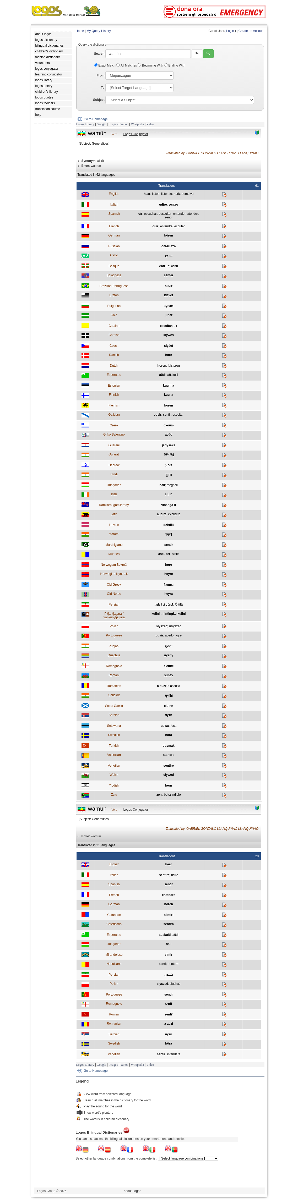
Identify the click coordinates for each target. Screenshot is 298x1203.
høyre (168, 574)
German (114, 235)
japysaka (168, 445)
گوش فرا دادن (163, 604)
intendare (173, 1054)
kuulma (168, 385)
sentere (173, 964)
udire (163, 204)
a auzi (161, 686)
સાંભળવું (169, 454)
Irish (114, 494)
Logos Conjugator (135, 134)
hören (168, 235)
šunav (168, 675)
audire (161, 514)
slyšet (168, 346)
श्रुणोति (169, 695)
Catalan (114, 326)
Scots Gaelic (114, 706)
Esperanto (114, 375)
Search (99, 54)
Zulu (114, 794)
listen (155, 194)
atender (192, 214)
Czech (114, 346)
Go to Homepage (96, 119)
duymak (169, 746)
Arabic (114, 255)
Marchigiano (113, 545)
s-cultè (169, 666)
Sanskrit (114, 695)
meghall (172, 485)
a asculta (173, 686)
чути (168, 715)
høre (168, 355)
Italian (114, 204)
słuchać (175, 984)
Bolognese (114, 275)
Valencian (114, 755)
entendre (166, 226)
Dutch (114, 365)
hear (147, 194)
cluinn (168, 706)
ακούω (169, 425)
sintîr (175, 554)
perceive (187, 194)
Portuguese (114, 635)
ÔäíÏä (179, 604)
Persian (114, 604)
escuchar (150, 214)
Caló (114, 315)
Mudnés (114, 554)
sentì (162, 964)
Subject (98, 100)
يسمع (168, 255)
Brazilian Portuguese (114, 286)
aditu (174, 266)
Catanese (114, 915)
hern (168, 785)
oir (175, 326)
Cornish (114, 335)
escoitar (177, 414)
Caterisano (114, 924)
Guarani (114, 445)
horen (162, 365)
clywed (168, 775)
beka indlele (172, 794)
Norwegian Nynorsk (114, 574)
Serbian (114, 715)
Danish (114, 355)
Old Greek (114, 584)
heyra (168, 594)
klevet (168, 295)
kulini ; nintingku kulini (168, 614)
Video (150, 124)
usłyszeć (175, 626)
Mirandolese (113, 955)
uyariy (168, 655)
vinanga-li (168, 505)
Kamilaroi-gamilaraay (114, 505)
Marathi (114, 534)
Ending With (174, 65)
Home (80, 31)
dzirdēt (169, 525)
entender (179, 214)
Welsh (114, 775)
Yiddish (114, 785)
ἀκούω (169, 585)
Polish (114, 626)
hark (177, 194)
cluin (168, 494)
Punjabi (114, 646)
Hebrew (114, 465)
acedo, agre (173, 635)
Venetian (114, 765)
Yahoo (124, 124)
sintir (168, 955)
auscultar (165, 214)
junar (168, 315)
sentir (168, 217)
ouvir (168, 286)
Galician (114, 414)
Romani (114, 675)
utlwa (165, 726)
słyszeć (161, 626)
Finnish (114, 395)
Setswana (114, 726)
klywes (169, 335)
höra (168, 735)
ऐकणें (168, 534)
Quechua (114, 655)
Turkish (114, 746)
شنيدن (168, 974)
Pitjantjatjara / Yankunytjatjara (114, 615)
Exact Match (105, 65)
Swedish (114, 735)
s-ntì (168, 1004)
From (101, 75)
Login (230, 31)
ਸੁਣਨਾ (168, 646)
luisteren (174, 365)
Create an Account (251, 31)
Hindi (113, 474)
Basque (114, 266)
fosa (174, 726)
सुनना (168, 475)
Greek (114, 425)
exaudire (174, 514)
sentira (169, 924)
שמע (168, 465)
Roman (114, 1014)
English (114, 194)
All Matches (127, 65)
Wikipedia (137, 124)
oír (140, 214)
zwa (159, 794)
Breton (113, 295)
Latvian (114, 525)
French (114, 226)
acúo (168, 434)
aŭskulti (172, 375)
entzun (164, 266)
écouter (179, 226)
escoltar (166, 326)
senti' (169, 1014)
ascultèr (164, 554)
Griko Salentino (114, 434)
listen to (166, 194)
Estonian (114, 385)
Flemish (114, 405)
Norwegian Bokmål (114, 565)
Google (101, 124)
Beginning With (151, 65)
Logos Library (85, 124)
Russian (114, 246)
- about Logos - (132, 1191)
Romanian (114, 686)
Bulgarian (114, 306)
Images (113, 124)
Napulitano (113, 964)
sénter (168, 275)
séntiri (168, 915)
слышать (168, 246)
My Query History (98, 31)
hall (162, 485)
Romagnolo (114, 666)
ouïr (156, 226)
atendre (168, 755)
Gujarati (114, 454)
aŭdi (162, 375)
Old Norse (114, 594)
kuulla (168, 395)
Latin (114, 514)
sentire (173, 204)
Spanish (114, 214)
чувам (168, 306)
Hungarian (114, 485)
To (103, 88)
